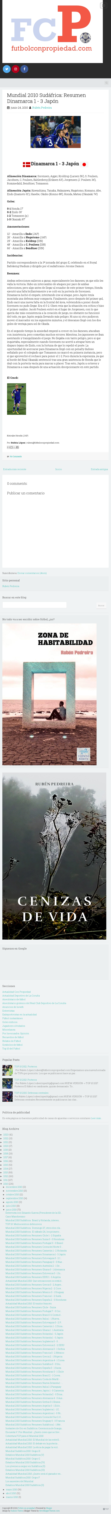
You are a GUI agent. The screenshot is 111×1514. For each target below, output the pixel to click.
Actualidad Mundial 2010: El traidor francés (28, 1303)
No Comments (16, 456)
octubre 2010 (12, 1194)
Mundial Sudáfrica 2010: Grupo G (22, 1458)
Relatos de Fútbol (11, 1040)
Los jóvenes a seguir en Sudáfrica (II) (25, 1466)
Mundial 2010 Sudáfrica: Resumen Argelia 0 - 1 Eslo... (33, 1405)
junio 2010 (11, 1209)
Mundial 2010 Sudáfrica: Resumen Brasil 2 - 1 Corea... (33, 1375)
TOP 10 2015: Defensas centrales (31, 1092)
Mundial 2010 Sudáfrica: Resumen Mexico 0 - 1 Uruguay (34, 1292)
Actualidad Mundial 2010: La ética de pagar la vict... (32, 1447)
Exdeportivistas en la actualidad (19, 1014)
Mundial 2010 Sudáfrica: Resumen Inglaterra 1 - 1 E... (32, 1409)
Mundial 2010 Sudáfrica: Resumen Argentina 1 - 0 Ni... (33, 1413)
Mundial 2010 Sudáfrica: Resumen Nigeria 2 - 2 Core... (33, 1288)
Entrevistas (8, 1010)
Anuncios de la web (13, 1006)
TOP (106, 1509)
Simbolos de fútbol (12, 1044)
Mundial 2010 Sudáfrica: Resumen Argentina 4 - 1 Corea (34, 1360)
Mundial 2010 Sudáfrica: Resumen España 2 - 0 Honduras (35, 1299)
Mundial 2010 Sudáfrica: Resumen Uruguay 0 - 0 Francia (35, 1420)
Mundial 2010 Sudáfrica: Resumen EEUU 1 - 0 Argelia (33, 1277)
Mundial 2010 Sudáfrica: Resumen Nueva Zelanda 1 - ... (34, 1382)
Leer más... (96, 1118)
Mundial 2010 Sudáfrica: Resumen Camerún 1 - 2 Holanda (36, 1250)
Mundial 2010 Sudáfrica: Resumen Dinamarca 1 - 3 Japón (46, 98)
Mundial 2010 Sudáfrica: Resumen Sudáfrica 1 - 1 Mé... (33, 1424)
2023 (5, 1134)
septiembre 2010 (14, 1198)
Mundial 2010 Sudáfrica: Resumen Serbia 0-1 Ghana (32, 1401)
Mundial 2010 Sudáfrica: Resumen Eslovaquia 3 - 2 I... (33, 1258)
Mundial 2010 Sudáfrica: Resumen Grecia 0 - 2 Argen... (34, 1284)
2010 (5, 1183)
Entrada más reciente (14, 469)
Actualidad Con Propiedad (16, 991)
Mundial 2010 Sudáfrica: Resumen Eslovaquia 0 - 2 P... (33, 1322)
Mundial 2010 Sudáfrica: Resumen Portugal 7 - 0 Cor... (33, 1311)
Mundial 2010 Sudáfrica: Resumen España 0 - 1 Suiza (33, 1367)
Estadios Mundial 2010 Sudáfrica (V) (24, 1454)
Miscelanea (8, 1029)
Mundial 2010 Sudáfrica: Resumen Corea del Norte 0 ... (34, 1246)
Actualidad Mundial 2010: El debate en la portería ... (32, 1443)
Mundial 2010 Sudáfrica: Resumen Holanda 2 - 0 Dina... (34, 1394)
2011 (5, 1179)
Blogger (49, 1508)
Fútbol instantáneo (12, 1018)
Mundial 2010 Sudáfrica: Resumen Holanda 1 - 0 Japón (34, 1333)
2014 (5, 1168)
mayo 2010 (11, 1489)
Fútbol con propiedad (26, 1508)
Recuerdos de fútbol (13, 1037)
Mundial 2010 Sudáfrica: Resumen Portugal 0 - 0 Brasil (34, 1243)
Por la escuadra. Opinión (15, 1033)
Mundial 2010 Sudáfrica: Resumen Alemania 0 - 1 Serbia (35, 1348)
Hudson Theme (17, 1510)
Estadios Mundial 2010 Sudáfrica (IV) (25, 1462)
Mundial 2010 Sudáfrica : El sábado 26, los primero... (33, 1231)
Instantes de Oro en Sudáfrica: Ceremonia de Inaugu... (34, 1428)
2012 (5, 1176)
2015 (5, 1164)
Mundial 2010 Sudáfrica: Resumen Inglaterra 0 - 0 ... (32, 1341)
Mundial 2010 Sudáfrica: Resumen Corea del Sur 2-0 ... (33, 1417)
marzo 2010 (12, 1497)
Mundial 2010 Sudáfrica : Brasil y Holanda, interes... (32, 1220)
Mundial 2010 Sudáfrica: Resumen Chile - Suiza (30, 1307)
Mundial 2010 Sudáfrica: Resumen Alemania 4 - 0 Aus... (34, 1398)
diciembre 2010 (14, 1186)
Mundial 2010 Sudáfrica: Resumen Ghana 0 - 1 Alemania (35, 1269)
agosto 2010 (12, 1202)
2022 (5, 1138)
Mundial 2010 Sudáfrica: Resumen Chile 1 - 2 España (33, 1235)
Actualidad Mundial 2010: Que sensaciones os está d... (34, 1280)
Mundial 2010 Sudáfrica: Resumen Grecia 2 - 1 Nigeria (33, 1356)
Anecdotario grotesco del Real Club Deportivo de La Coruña (34, 1003)
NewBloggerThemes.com (49, 1510)
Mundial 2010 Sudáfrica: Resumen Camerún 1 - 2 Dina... (34, 1326)
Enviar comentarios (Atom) (32, 573)
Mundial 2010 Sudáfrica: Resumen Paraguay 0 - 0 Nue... (34, 1261)
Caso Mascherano (15, 1216)
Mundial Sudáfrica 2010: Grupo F (22, 1477)
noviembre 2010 (14, 1190)
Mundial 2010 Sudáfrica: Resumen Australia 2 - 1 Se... (33, 1265)
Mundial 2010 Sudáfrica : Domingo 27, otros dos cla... (33, 1227)
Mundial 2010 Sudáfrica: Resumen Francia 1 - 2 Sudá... (33, 1295)
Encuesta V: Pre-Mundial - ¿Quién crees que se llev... (33, 1432)
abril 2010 (11, 1493)
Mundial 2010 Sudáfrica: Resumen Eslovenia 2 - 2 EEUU (34, 1345)
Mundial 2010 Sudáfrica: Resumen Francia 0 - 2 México (34, 1352)
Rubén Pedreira (42, 107)
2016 (5, 1161)
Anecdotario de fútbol (14, 999)
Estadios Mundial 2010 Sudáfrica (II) (24, 1485)
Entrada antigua (99, 469)
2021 (5, 1142)
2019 (5, 1149)
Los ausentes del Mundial (19, 1481)
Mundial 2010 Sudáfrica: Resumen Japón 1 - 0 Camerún (34, 1390)
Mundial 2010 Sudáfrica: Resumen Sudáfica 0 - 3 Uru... (33, 1364)
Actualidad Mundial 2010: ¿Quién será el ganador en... (33, 1473)
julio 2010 (11, 1205)
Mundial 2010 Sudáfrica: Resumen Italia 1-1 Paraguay (33, 1386)
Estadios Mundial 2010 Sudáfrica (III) (25, 1469)
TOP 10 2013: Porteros (25, 1079)
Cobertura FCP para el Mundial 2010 (24, 1435)
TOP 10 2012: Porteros (25, 1066)
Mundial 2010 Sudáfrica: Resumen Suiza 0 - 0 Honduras (34, 1239)
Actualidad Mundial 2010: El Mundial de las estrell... (32, 1439)
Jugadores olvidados (13, 1025)
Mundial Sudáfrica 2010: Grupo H (22, 1451)
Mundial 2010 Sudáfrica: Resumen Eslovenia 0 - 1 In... (33, 1273)
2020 (5, 1145)
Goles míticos (9, 1022)
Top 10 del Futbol (11, 1048)
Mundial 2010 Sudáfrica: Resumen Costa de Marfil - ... (33, 1379)
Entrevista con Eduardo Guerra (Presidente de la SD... (33, 1212)
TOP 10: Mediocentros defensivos (23, 1224)
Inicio (58, 469)
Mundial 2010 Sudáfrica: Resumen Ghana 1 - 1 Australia (34, 1330)
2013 (5, 1172)
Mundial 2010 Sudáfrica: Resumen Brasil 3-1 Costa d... (33, 1314)
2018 (5, 1153)
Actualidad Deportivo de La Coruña (21, 995)
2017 (5, 1157)
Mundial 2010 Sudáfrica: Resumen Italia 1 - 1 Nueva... (32, 1318)
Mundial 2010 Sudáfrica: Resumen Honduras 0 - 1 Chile (34, 1371)
